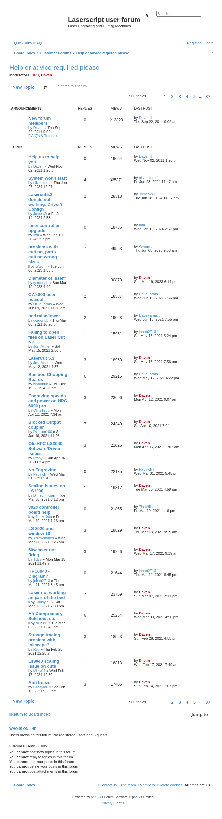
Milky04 (39, 671)
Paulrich (39, 474)
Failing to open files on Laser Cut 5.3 (46, 337)
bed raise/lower (44, 315)
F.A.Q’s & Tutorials (43, 136)
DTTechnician (44, 495)
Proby (38, 458)
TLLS (37, 559)
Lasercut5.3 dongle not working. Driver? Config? (45, 202)
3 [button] (180, 96)
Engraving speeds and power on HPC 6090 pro (47, 400)
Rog (36, 649)
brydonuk (40, 384)
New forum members (39, 121)
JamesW (40, 214)
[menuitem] (37, 43)
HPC (35, 75)
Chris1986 (41, 410)
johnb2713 (147, 332)
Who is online (22, 729)
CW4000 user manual (42, 297)
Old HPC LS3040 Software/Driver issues (45, 448)
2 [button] (172, 96)
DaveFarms (42, 304)
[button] (154, 96)
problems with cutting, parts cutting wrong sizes (43, 254)
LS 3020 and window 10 (41, 531)
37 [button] (207, 96)
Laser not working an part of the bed (47, 595)
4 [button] (187, 96)
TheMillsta (44, 517)
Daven (46, 75)
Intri (36, 235)
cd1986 (41, 623)
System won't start (47, 178)
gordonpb (41, 283)
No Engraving (42, 469)
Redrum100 (42, 432)
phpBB (96, 797)
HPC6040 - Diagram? (39, 574)
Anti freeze (39, 682)
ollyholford (41, 183)
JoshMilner (42, 346)
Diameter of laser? (47, 278)
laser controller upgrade (44, 228)
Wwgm (41, 266)
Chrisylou (43, 602)
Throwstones (43, 538)
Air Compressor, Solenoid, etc (45, 616)
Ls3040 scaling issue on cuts (43, 664)
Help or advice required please (54, 67)
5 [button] (194, 96)
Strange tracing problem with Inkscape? (44, 639)
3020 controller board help (43, 510)
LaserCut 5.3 (41, 358)
